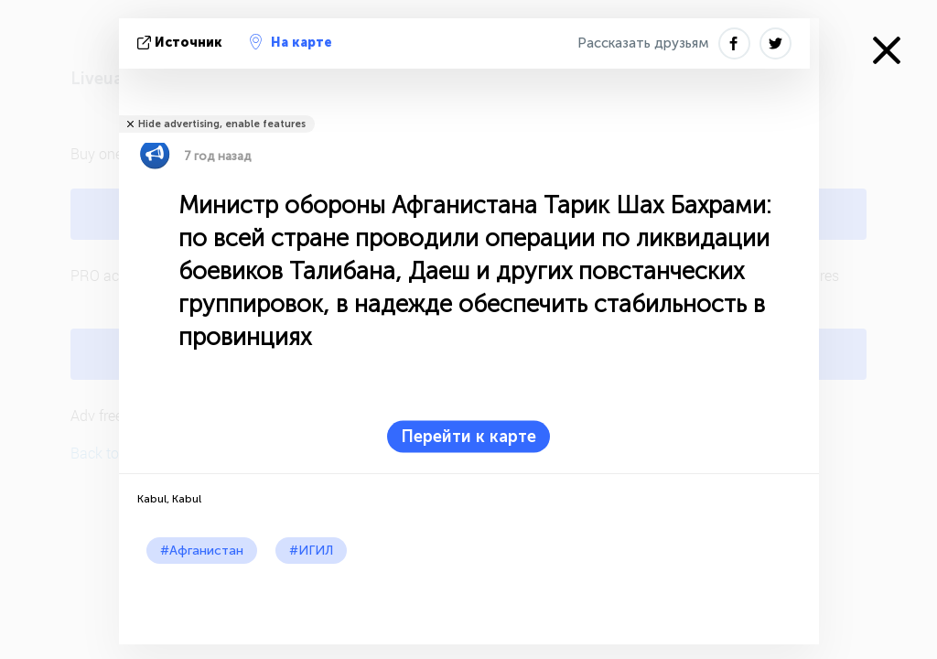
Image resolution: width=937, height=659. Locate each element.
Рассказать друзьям (643, 43)
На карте (291, 42)
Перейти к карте (468, 437)
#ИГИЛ (311, 550)
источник (181, 42)
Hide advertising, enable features (222, 124)
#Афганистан (201, 550)
